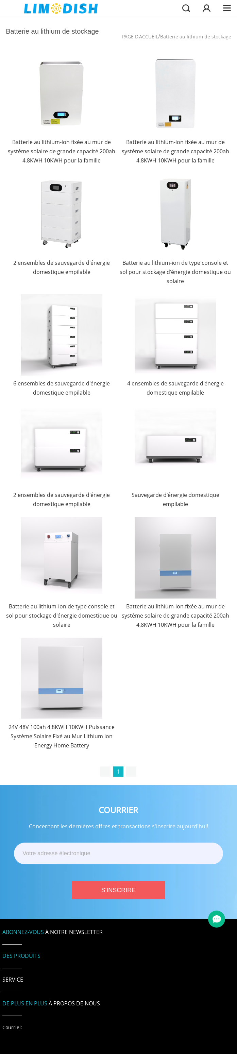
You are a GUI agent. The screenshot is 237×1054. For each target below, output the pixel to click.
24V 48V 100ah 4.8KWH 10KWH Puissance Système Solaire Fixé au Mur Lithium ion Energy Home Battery (62, 736)
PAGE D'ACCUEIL (140, 36)
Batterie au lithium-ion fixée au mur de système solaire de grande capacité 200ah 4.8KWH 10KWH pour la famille (61, 151)
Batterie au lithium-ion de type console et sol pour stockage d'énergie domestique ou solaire (175, 272)
